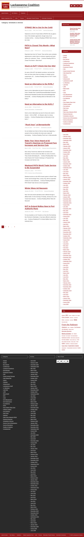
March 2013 (66, 249)
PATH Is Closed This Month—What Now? (40, 46)
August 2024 (66, 154)
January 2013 (66, 253)
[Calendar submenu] (25, 13)
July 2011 (65, 275)
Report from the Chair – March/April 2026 (75, 29)
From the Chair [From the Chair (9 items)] (64, 321)
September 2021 (67, 202)
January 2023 (66, 179)
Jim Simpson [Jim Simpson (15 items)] (77, 327)
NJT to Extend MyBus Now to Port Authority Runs (40, 207)
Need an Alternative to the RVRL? (39, 84)
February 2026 (67, 136)
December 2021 (67, 199)
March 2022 (66, 193)
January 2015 (66, 222)
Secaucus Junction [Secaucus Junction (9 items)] (74, 343)
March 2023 (66, 175)
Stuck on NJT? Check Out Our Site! (40, 66)
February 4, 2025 (29, 50)
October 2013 (66, 236)
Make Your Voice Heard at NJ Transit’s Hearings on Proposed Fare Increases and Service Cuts (41, 143)
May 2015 (65, 220)
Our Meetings (66, 98)
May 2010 (65, 292)
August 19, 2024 (29, 87)
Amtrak (65, 55)
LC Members (66, 82)
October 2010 (66, 288)
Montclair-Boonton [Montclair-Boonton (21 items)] (67, 331)
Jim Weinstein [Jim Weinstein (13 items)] (65, 329)
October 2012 (66, 259)
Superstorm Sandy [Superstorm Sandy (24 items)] (73, 345)
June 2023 (65, 171)
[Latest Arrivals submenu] (8, 13)
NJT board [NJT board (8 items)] (63, 335)
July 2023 (65, 169)
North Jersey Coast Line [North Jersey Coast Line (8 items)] (75, 337)
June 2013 (65, 243)
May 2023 (65, 173)
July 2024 (65, 156)
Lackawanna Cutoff (68, 80)
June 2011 (65, 277)
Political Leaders (67, 104)
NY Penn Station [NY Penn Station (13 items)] (65, 339)
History (65, 75)
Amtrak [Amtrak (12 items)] (63, 315)
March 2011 (66, 281)
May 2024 (65, 158)
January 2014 (66, 230)
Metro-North (66, 88)
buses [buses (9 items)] (78, 315)
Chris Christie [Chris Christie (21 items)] (65, 317)
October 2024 (66, 152)
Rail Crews (66, 108)
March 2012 (66, 273)
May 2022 (65, 189)
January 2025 (66, 148)
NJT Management (67, 94)
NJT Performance (67, 96)
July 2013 (65, 241)
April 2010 (65, 294)
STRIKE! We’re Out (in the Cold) (39, 27)
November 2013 (67, 234)
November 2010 (67, 286)
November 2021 (67, 200)
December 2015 (67, 214)
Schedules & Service (48, 68)
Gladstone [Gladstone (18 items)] (64, 327)
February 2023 (67, 177)
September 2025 (67, 140)
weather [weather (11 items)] (63, 349)
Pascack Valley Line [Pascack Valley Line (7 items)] (73, 339)
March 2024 (66, 159)
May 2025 (65, 142)
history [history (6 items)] (69, 327)
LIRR (64, 86)
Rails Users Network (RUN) (70, 112)
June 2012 (65, 267)
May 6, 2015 (28, 148)
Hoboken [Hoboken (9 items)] (72, 327)
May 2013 (65, 245)
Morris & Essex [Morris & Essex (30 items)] (66, 333)
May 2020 (65, 210)
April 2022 (65, 191)
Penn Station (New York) (69, 102)
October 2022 (66, 183)
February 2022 (67, 195)
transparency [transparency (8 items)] (64, 347)
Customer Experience (68, 63)
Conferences (66, 61)
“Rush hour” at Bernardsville (37, 125)
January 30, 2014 (29, 191)
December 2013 (67, 232)
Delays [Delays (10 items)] (63, 319)
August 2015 (66, 216)
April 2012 (65, 271)
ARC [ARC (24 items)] (66, 315)
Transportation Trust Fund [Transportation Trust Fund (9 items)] (72, 347)
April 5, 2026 (72, 31)
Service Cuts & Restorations (49, 148)
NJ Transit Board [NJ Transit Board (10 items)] (74, 335)
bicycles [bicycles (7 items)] (70, 315)
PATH (26, 173)
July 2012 (65, 265)
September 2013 (67, 238)
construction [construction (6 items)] (76, 317)
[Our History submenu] (17, 13)
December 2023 (67, 163)
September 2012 (67, 261)
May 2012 (65, 269)
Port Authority (66, 106)
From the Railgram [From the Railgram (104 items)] (70, 325)
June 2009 (65, 304)
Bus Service (46, 211)
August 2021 (66, 204)
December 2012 (67, 255)
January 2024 (66, 161)
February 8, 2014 (29, 170)
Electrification (66, 65)
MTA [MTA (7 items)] (72, 333)
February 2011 (67, 282)
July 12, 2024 (28, 107)
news (64, 92)
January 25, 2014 (29, 211)
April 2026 (65, 134)
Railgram (65, 110)
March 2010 (66, 296)
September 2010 (67, 290)
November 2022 (67, 181)
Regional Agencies (68, 114)
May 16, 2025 (28, 30)
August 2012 (66, 263)
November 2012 (67, 257)
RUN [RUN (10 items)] (77, 341)
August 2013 (66, 240)
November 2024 (67, 150)
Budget (65, 57)
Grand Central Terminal (69, 71)
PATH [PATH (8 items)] (78, 339)
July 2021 (65, 206)
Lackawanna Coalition (24, 4)
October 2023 (66, 165)
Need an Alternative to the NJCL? (39, 104)
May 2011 (65, 279)
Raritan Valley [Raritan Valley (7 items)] (73, 341)
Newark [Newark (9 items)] (75, 333)
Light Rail (65, 84)
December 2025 (67, 138)
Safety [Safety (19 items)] (63, 343)
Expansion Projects (68, 67)
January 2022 (66, 197)
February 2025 (67, 146)
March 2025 (66, 144)
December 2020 (67, 208)
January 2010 (66, 298)
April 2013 (65, 247)
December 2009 (67, 300)
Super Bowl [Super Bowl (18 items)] (65, 345)
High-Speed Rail (67, 73)
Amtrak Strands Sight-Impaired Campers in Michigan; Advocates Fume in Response (75, 41)
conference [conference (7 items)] (71, 317)
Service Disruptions (48, 30)
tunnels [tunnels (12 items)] (79, 347)
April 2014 (65, 224)
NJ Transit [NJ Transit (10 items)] (68, 335)
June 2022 (65, 187)
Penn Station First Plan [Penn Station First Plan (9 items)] (66, 341)
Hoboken (65, 77)
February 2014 (67, 228)
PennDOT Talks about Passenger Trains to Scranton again (75, 34)
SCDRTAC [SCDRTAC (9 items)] (68, 343)
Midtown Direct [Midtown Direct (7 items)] (71, 329)
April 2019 (65, 212)
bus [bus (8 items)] (76, 315)
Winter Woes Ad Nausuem (36, 188)
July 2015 (65, 218)
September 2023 (67, 167)
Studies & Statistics (68, 121)
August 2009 (66, 302)
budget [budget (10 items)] (73, 315)
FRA (64, 69)
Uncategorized (38, 109)
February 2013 (67, 251)
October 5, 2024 (29, 68)
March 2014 (66, 226)
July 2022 (65, 185)
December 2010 (67, 284)
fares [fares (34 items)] (75, 319)
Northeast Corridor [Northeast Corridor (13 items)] (66, 337)
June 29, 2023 (28, 127)
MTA (64, 90)
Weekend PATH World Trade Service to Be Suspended (40, 166)
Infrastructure (66, 79)
